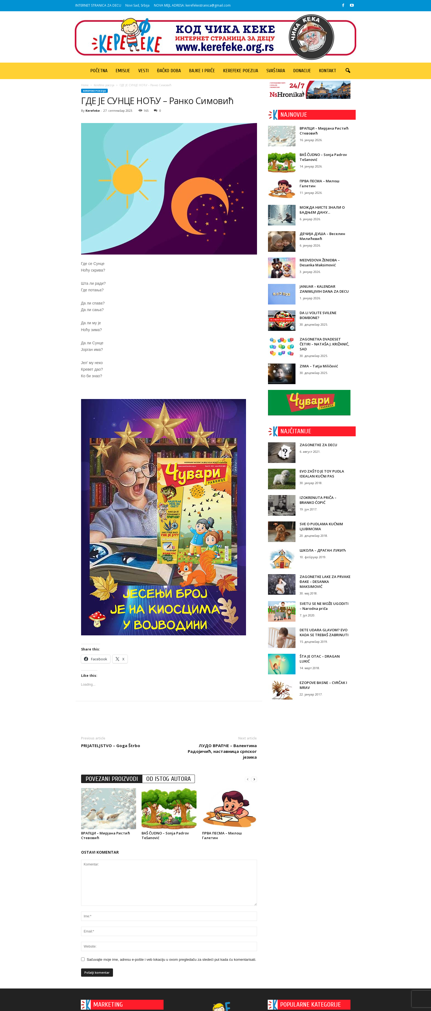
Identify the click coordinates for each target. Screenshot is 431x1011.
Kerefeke (92, 110)
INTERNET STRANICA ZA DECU (98, 5)
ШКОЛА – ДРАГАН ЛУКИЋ (323, 550)
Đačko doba (169, 71)
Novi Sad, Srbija (137, 5)
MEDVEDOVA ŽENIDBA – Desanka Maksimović (320, 262)
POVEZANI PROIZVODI (111, 779)
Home (85, 85)
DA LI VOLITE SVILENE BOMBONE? (318, 315)
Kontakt (327, 71)
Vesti (143, 71)
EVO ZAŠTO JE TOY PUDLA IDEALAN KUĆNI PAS (322, 474)
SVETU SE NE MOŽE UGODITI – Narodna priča (324, 606)
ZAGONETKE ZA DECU (318, 444)
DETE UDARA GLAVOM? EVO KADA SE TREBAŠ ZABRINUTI (324, 632)
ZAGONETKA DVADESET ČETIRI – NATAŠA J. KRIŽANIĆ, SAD (324, 344)
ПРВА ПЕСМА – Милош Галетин (222, 835)
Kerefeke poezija (240, 71)
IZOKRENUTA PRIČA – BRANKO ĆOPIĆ (318, 500)
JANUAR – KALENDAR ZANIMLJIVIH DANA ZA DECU (324, 289)
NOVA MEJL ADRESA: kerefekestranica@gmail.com (192, 5)
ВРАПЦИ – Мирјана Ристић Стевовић (105, 835)
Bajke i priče (202, 71)
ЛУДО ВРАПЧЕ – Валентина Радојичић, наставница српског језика (222, 751)
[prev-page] (247, 779)
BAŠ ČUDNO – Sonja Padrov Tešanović (165, 835)
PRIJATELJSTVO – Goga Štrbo (110, 745)
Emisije (123, 71)
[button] (348, 71)
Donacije (302, 71)
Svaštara (275, 71)
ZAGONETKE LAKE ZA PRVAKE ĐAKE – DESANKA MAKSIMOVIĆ (325, 581)
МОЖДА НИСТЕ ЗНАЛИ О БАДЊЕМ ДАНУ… (322, 210)
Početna (98, 71)
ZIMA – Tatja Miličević (319, 366)
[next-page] (254, 779)
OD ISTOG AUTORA (168, 779)
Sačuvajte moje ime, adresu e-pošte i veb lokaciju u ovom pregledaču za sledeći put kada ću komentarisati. (171, 959)
